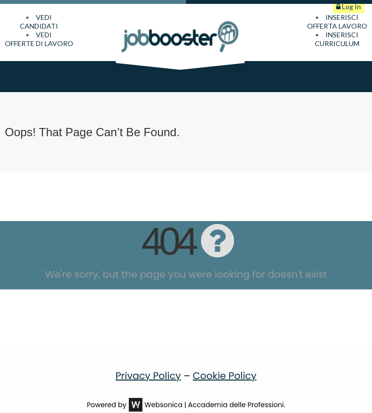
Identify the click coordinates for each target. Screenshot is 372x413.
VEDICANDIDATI (39, 21)
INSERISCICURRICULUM (337, 39)
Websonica (163, 392)
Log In (348, 6)
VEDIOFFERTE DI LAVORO (39, 39)
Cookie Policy (225, 363)
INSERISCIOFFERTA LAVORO (337, 21)
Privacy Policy (148, 363)
